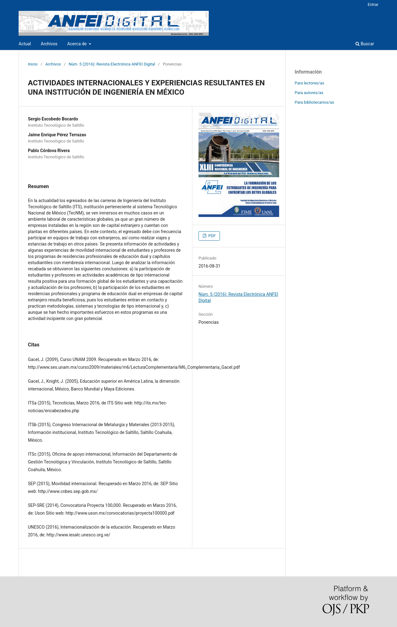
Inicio (33, 64)
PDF (211, 235)
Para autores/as (309, 92)
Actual (25, 43)
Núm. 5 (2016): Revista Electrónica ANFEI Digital (112, 64)
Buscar (364, 43)
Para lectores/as (309, 83)
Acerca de (77, 43)
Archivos (49, 43)
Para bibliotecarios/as (314, 102)
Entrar (373, 4)
